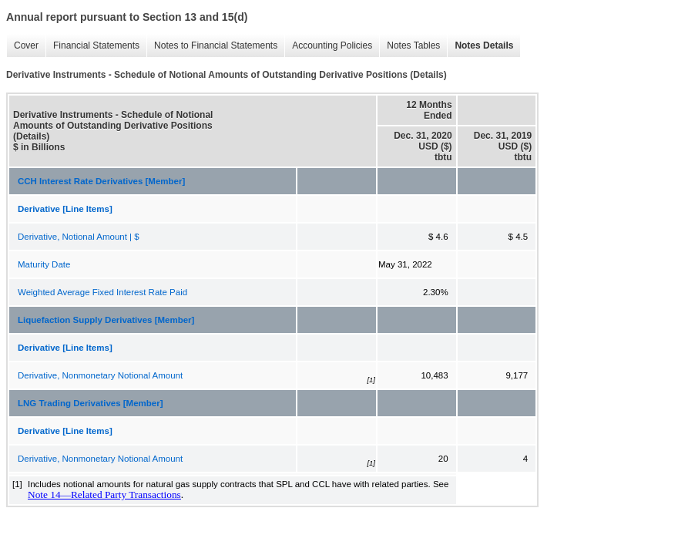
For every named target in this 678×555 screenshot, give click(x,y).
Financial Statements (96, 45)
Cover (26, 45)
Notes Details (484, 45)
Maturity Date (44, 264)
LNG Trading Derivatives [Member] (90, 403)
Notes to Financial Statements (215, 45)
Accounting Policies (332, 45)
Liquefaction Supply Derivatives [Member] (106, 320)
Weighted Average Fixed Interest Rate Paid (102, 292)
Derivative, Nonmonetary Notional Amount (100, 375)
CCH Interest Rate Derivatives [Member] (101, 181)
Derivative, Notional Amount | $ (78, 236)
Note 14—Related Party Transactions (104, 494)
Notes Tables (413, 45)
